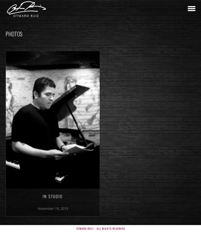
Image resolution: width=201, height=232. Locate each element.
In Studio (53, 196)
